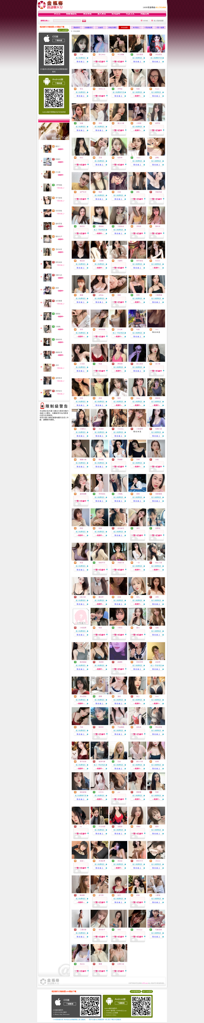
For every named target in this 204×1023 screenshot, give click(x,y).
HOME (145, 21)
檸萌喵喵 (102, 329)
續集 (138, 192)
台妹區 (100, 27)
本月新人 (136, 27)
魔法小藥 (121, 123)
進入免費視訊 (81, 58)
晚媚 (100, 192)
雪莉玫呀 (58, 249)
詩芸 (81, 398)
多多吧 (157, 662)
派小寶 (157, 364)
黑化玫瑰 (158, 727)
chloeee (157, 861)
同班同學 (139, 662)
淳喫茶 (138, 226)
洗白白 (82, 964)
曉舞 (100, 528)
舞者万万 (139, 861)
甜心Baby (102, 54)
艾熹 (100, 158)
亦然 (157, 459)
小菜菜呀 (139, 429)
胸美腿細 (83, 662)
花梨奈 (120, 826)
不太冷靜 (102, 826)
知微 (81, 123)
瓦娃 (119, 761)
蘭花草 (101, 597)
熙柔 (157, 792)
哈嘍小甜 (158, 429)
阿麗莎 (57, 159)
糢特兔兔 (139, 261)
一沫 (138, 563)
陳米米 (157, 226)
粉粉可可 (102, 563)
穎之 (138, 696)
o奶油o (101, 295)
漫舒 (119, 696)
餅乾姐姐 (58, 262)
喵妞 (100, 628)
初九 (138, 597)
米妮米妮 (158, 192)
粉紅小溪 (158, 563)
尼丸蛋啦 (83, 696)
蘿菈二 (57, 146)
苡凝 (119, 192)
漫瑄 (138, 528)
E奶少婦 (83, 597)
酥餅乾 (157, 398)
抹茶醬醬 (58, 301)
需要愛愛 (158, 494)
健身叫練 (102, 761)
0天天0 (101, 792)
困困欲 (57, 314)
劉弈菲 (82, 226)
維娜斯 (120, 662)
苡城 (119, 597)
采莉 (81, 329)
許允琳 (57, 172)
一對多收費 (148, 27)
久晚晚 (57, 327)
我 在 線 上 (80, 62)
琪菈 (81, 528)
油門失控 (83, 192)
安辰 (119, 930)
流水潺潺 (139, 54)
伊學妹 (120, 89)
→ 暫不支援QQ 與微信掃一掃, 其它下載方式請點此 (104, 1019)
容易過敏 (58, 211)
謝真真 (138, 727)
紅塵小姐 (121, 964)
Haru (157, 696)
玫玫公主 (102, 89)
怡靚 (138, 89)
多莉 (57, 365)
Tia (81, 826)
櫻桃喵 (101, 226)
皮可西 (101, 895)
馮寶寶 (101, 662)
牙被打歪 (121, 563)
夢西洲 (120, 364)
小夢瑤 (157, 895)
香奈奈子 (102, 930)
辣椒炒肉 (58, 339)
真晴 (100, 398)
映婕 (100, 364)
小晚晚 (120, 494)
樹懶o (138, 826)
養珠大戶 (58, 236)
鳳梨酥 (82, 895)
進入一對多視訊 (99, 230)
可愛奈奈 (121, 226)
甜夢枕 (157, 528)
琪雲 (81, 563)
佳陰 (157, 628)
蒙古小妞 (139, 761)
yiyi (119, 792)
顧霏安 (157, 123)
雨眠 (119, 295)
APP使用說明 (135, 991)
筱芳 (119, 895)
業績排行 (77, 27)
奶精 (138, 895)
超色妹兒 (121, 528)
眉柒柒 (120, 861)
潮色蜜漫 (83, 792)
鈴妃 (81, 158)
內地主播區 (112, 27)
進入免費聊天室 (156, 58)
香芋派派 (83, 761)
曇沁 (138, 628)
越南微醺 (83, 494)
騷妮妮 (101, 459)
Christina (121, 429)
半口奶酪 (121, 54)
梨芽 (119, 398)
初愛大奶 (58, 275)
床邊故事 (102, 861)
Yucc (156, 329)
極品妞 (82, 261)
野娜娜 (120, 459)
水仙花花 (158, 54)
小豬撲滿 (158, 295)
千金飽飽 (121, 727)
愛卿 (100, 696)
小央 (81, 54)
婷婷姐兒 (58, 391)
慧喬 (138, 295)
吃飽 (138, 329)
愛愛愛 (138, 792)
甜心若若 (139, 364)
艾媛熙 (120, 261)
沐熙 (157, 597)
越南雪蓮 (58, 224)
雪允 (81, 89)
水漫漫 (101, 429)
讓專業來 (58, 378)
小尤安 (82, 364)
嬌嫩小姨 (83, 459)
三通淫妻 (83, 930)
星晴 (138, 494)
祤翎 (100, 123)
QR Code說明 (63, 30)
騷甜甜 (101, 727)
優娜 (81, 295)
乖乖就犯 (102, 494)
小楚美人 (83, 429)
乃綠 (81, 727)
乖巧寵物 (58, 198)
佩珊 (100, 964)
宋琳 (138, 459)
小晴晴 (138, 123)
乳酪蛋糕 (158, 930)
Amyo (138, 158)
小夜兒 (120, 628)
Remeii (157, 261)
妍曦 (157, 158)
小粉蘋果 (83, 628)
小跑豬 (101, 261)
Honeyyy (139, 930)
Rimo (138, 398)
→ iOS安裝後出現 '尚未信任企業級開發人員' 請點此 (69, 1019)
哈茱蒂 (120, 158)
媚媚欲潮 (58, 352)
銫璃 (157, 761)
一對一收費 (160, 27)
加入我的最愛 (159, 21)
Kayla (157, 89)
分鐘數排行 (89, 27)
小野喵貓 (58, 185)
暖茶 (157, 826)
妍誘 (57, 288)
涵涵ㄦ (82, 861)
